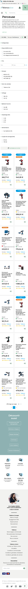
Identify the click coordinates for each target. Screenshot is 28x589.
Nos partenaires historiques (14, 534)
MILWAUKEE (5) (8, 76)
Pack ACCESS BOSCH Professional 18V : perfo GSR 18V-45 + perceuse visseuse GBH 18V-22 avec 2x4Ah (7, 204)
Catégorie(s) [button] (5, 43)
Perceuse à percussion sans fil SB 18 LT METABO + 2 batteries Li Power (7, 347)
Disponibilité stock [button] (6, 48)
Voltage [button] (3, 93)
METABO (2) (7, 78)
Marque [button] (3, 71)
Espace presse (14, 521)
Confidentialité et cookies (9, 583)
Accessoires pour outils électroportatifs (14, 423)
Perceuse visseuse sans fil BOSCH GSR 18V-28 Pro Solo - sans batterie (7, 309)
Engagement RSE (14, 519)
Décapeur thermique (14, 434)
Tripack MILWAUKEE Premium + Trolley (21, 274)
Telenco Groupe (14, 517)
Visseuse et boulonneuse (14, 450)
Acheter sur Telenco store (14, 546)
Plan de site (23, 581)
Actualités (14, 548)
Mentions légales (14, 581)
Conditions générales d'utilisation (14, 552)
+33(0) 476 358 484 (8, 1)
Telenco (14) (7, 87)
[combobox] (15, 13)
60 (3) (5, 140)
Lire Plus (4, 32)
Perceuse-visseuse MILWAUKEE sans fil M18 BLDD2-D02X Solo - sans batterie (21, 204)
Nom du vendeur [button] (6, 84)
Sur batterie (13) (8, 131)
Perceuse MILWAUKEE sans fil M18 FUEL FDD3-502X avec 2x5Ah (21, 169)
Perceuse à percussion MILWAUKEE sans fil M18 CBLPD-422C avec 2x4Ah (20, 312)
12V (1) (5, 98)
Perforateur (14, 440)
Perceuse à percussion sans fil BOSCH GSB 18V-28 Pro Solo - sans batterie (21, 240)
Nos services (14, 536)
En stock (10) (7, 51)
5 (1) (5, 122)
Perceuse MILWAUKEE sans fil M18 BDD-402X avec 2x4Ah (6, 168)
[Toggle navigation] (2, 13)
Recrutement (14, 524)
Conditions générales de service (14, 555)
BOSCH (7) (6, 74)
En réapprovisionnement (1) (11, 55)
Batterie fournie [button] (6, 104)
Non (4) (6, 109)
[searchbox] (17, 13)
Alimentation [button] (5, 127)
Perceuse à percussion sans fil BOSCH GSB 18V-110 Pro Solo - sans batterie (7, 381)
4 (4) (5, 118)
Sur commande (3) (8, 53)
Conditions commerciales (14, 550)
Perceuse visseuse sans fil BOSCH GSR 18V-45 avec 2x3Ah (7, 239)
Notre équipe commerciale (14, 532)
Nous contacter (14, 538)
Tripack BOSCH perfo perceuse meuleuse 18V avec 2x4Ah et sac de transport (21, 381)
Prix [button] (2, 61)
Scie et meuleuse (14, 445)
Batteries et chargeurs (14, 429)
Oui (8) (5, 107)
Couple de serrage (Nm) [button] (8, 136)
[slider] (5, 182)
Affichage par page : (11, 404)
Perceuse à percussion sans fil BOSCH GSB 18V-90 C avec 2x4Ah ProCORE (7, 275)
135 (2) (5, 142)
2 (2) (5, 120)
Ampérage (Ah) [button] (5, 114)
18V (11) (5, 96)
